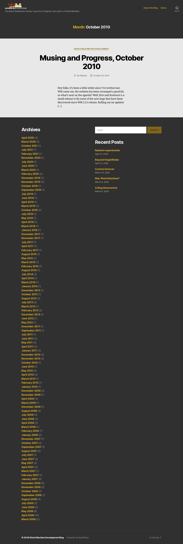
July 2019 (27, 193)
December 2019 (30, 177)
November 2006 (31, 487)
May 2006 (27, 511)
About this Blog (150, 8)
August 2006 (29, 499)
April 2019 (27, 201)
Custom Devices (104, 169)
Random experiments (107, 150)
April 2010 (27, 374)
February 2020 (30, 173)
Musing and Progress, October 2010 (91, 62)
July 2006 (27, 503)
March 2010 (28, 378)
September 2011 (31, 330)
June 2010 (27, 366)
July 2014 (27, 274)
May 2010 (27, 370)
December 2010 (30, 354)
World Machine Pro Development (91, 49)
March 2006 (28, 519)
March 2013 (28, 306)
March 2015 (28, 262)
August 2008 (29, 410)
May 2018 (27, 218)
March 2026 (28, 141)
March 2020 (28, 169)
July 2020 (27, 161)
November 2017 (30, 238)
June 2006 (27, 507)
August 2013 (29, 298)
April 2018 (27, 221)
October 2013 (29, 294)
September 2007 (31, 446)
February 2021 (29, 153)
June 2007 (27, 459)
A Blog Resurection (106, 187)
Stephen (83, 75)
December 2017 (30, 234)
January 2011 (29, 350)
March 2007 (28, 470)
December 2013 (30, 290)
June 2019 (27, 197)
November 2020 (30, 157)
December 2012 (30, 314)
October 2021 (29, 145)
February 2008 (30, 430)
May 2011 (27, 342)
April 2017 (27, 246)
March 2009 (28, 402)
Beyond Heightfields (107, 159)
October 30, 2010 (101, 75)
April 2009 (27, 398)
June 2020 (27, 165)
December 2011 (30, 326)
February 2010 (30, 382)
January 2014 (29, 286)
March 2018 (28, 226)
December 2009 (31, 390)
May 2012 (27, 322)
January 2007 (29, 479)
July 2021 (27, 149)
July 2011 (27, 334)
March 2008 (28, 426)
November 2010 (30, 358)
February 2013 (29, 310)
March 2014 (28, 282)
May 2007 (27, 462)
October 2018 (29, 209)
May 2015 (27, 258)
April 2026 (27, 137)
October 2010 (29, 362)
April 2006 (27, 515)
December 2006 (31, 483)
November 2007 (30, 438)
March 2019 (28, 205)
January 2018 (29, 230)
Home (163, 8)
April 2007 (27, 467)
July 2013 (27, 302)
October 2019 (29, 185)
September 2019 (31, 189)
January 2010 (29, 386)
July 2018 (27, 213)
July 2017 (27, 242)
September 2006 (31, 495)
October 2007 (29, 442)
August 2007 (29, 450)
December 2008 (31, 406)
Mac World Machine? (107, 178)
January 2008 (29, 434)
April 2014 (27, 278)
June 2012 (27, 318)
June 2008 (27, 418)
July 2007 (27, 454)
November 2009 (31, 394)
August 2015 (29, 254)
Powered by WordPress (78, 537)
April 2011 (27, 346)
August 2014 (29, 270)
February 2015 (29, 266)
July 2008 (27, 414)
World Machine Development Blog (47, 537)
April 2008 (27, 422)
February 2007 (30, 475)
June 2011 (27, 338)
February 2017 (29, 250)
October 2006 (29, 491)
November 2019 (30, 181)
